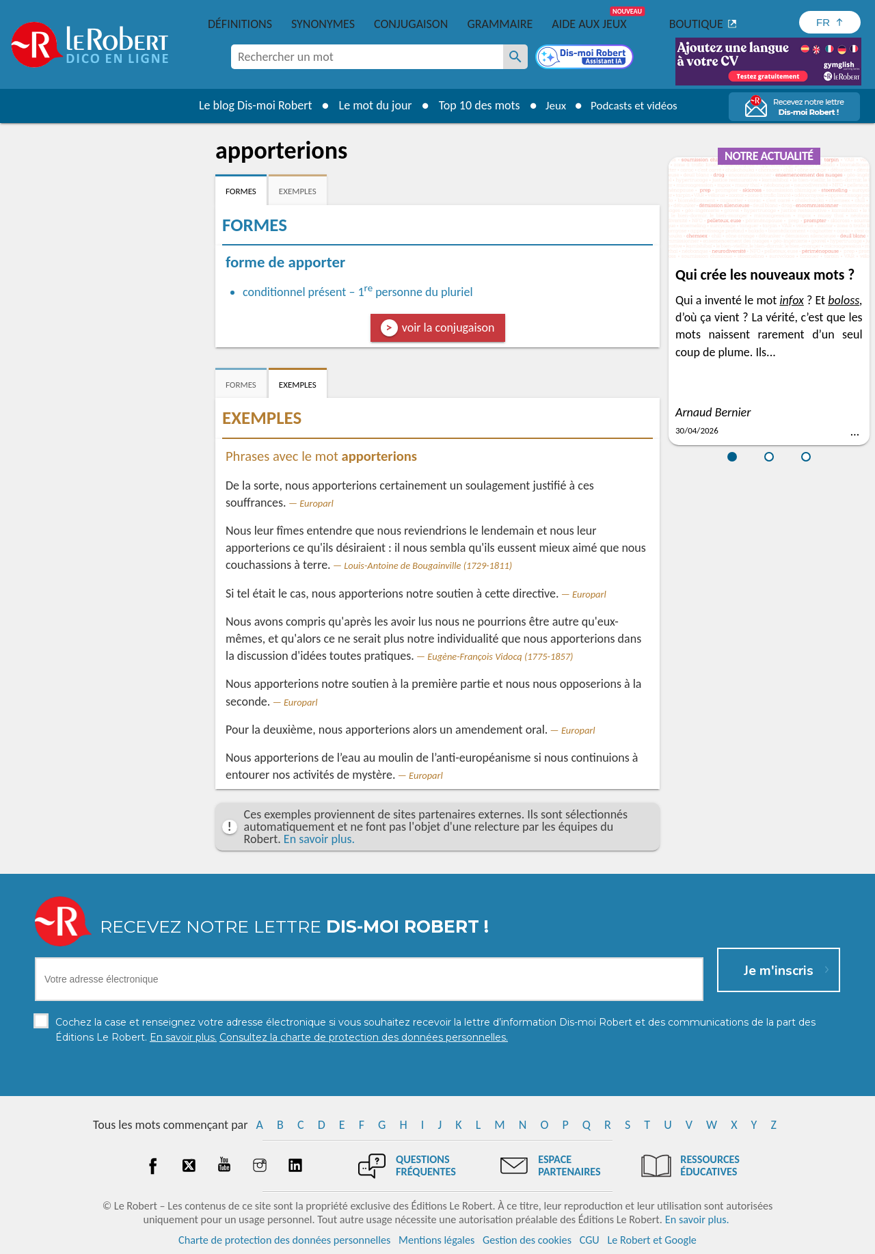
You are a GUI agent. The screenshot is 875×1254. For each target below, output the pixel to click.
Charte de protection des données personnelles (284, 1239)
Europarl (316, 503)
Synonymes (323, 23)
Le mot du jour (370, 105)
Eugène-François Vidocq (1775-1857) (500, 656)
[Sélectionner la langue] (830, 22)
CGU (590, 1239)
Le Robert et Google (652, 1239)
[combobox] (367, 56)
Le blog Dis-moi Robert (250, 105)
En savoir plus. (319, 838)
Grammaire (500, 23)
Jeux (552, 105)
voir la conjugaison (448, 327)
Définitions (240, 23)
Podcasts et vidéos (636, 105)
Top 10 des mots (474, 105)
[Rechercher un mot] (515, 56)
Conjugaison (411, 23)
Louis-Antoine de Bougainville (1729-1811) (428, 565)
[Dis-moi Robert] (586, 58)
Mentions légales (436, 1239)
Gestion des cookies (527, 1239)
